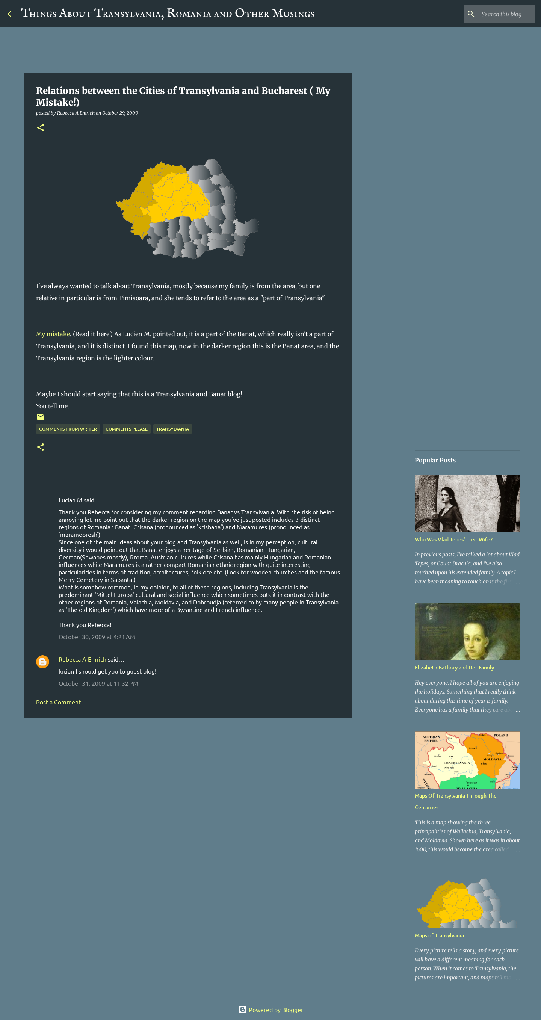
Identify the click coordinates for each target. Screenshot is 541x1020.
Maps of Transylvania (439, 935)
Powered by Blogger (270, 1009)
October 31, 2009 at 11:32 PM (98, 683)
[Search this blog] (495, 14)
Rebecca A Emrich (82, 659)
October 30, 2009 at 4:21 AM (97, 636)
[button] (40, 128)
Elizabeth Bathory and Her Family (454, 667)
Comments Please (127, 429)
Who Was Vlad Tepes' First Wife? (454, 539)
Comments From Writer (68, 429)
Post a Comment (58, 702)
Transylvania (172, 429)
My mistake (53, 334)
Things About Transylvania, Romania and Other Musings (167, 13)
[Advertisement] (188, 781)
